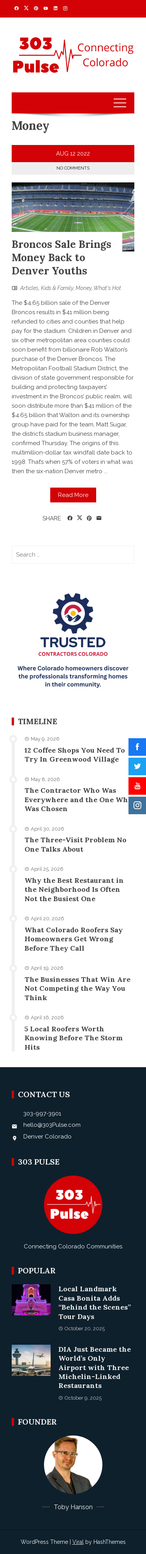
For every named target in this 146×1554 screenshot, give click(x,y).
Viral (78, 1542)
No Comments (73, 168)
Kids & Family (57, 288)
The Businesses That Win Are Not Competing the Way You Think (77, 988)
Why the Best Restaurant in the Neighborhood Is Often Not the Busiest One (74, 889)
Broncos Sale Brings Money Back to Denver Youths (61, 257)
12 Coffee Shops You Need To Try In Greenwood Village (75, 755)
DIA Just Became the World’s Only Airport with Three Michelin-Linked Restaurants (94, 1367)
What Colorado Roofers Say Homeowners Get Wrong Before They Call (74, 939)
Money (83, 288)
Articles (29, 288)
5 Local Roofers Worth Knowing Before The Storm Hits (74, 1038)
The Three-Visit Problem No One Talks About (76, 844)
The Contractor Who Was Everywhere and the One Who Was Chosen (78, 799)
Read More (73, 495)
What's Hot (107, 288)
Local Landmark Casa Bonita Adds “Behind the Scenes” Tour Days (94, 1302)
